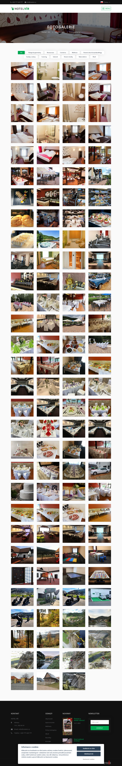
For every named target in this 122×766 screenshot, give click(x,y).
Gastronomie (49, 722)
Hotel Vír (46, 32)
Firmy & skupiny (51, 730)
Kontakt (48, 741)
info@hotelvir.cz (30, 2)
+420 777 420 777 (16, 2)
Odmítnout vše (88, 754)
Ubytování (60, 32)
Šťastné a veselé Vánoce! (79, 719)
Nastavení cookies (88, 759)
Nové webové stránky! (79, 740)
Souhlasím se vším (89, 748)
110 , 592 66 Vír (19, 725)
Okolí (47, 734)
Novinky (48, 738)
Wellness (48, 726)
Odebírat (99, 728)
